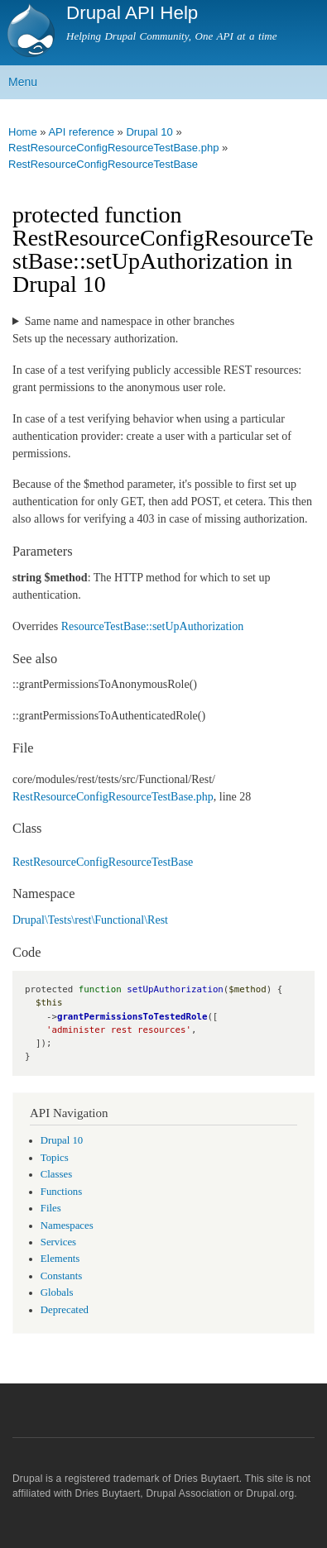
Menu (22, 81)
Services (58, 1242)
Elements (60, 1258)
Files (51, 1208)
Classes (56, 1174)
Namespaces (67, 1225)
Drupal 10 (62, 1140)
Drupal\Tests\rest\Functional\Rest (90, 920)
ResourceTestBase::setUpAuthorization (152, 626)
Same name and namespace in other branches (129, 321)
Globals (57, 1292)
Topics (55, 1157)
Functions (61, 1191)
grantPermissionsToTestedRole (132, 1016)
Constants (61, 1276)
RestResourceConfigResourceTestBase (103, 164)
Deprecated (65, 1310)
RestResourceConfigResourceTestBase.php (113, 797)
